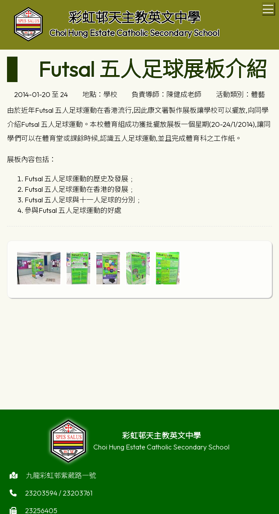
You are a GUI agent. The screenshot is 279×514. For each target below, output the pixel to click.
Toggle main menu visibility (269, 7)
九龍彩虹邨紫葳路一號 (61, 478)
